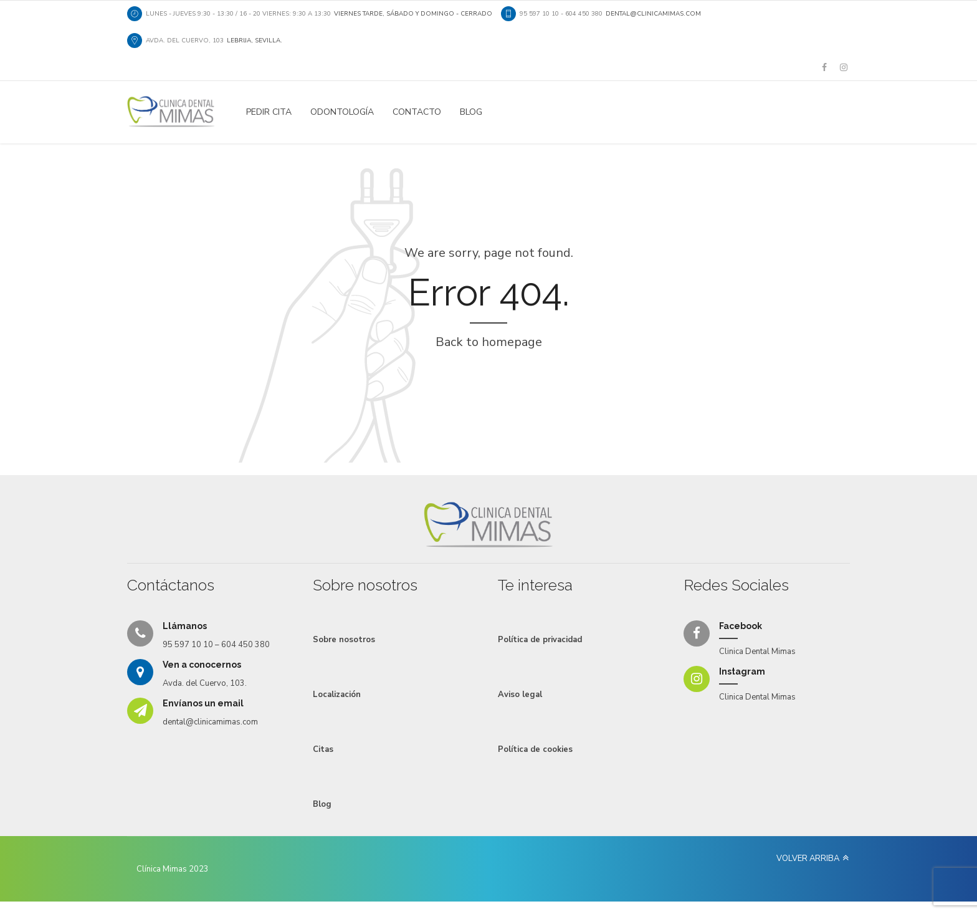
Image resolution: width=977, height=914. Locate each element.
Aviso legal (520, 694)
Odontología (342, 112)
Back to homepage (489, 342)
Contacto (417, 112)
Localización (337, 694)
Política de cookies (535, 749)
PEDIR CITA (269, 112)
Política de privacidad (540, 639)
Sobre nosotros (344, 639)
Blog (471, 112)
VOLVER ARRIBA (807, 858)
